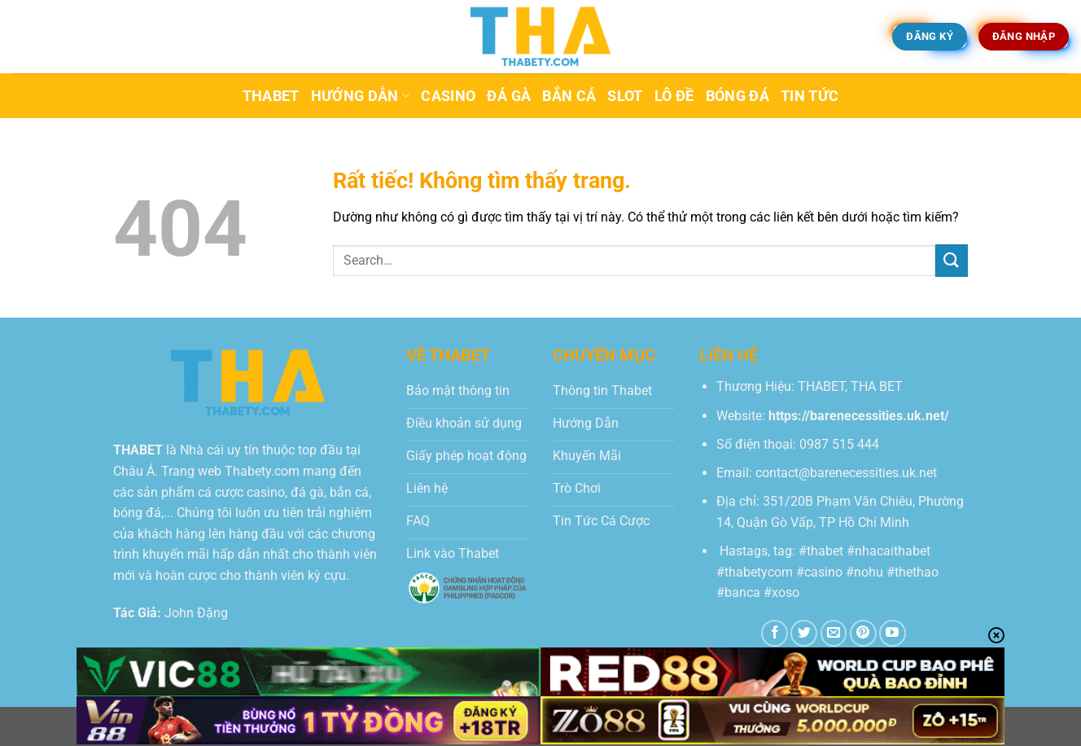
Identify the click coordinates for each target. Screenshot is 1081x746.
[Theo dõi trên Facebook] (774, 633)
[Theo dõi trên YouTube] (892, 633)
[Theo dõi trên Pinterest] (863, 633)
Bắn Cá (569, 96)
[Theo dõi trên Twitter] (803, 633)
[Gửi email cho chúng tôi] (834, 633)
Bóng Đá (737, 96)
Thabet (271, 96)
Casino (448, 96)
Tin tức (809, 96)
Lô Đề (674, 96)
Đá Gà (509, 96)
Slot (624, 96)
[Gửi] (951, 260)
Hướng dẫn (360, 96)
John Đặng (196, 613)
